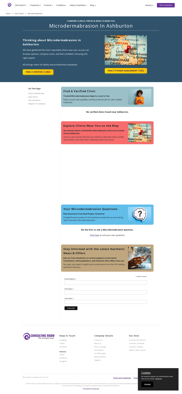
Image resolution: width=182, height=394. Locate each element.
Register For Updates (36, 104)
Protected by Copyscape (91, 389)
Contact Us (98, 340)
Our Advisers (99, 350)
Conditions (61, 5)
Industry (149, 5)
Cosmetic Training (136, 347)
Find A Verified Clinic (38, 71)
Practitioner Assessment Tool (126, 70)
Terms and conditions (122, 378)
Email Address (70, 279)
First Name (69, 289)
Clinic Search (20, 5)
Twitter (62, 343)
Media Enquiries (100, 357)
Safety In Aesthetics (78, 5)
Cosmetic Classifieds (136, 343)
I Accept (147, 384)
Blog (93, 5)
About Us (97, 343)
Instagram (63, 340)
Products (48, 5)
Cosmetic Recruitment (137, 340)
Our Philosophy (100, 353)
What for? (158, 379)
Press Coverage (100, 347)
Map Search (33, 97)
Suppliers (97, 360)
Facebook (63, 347)
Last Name (69, 298)
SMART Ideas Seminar (137, 350)
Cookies (146, 373)
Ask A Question (165, 5)
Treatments (35, 5)
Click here (94, 235)
